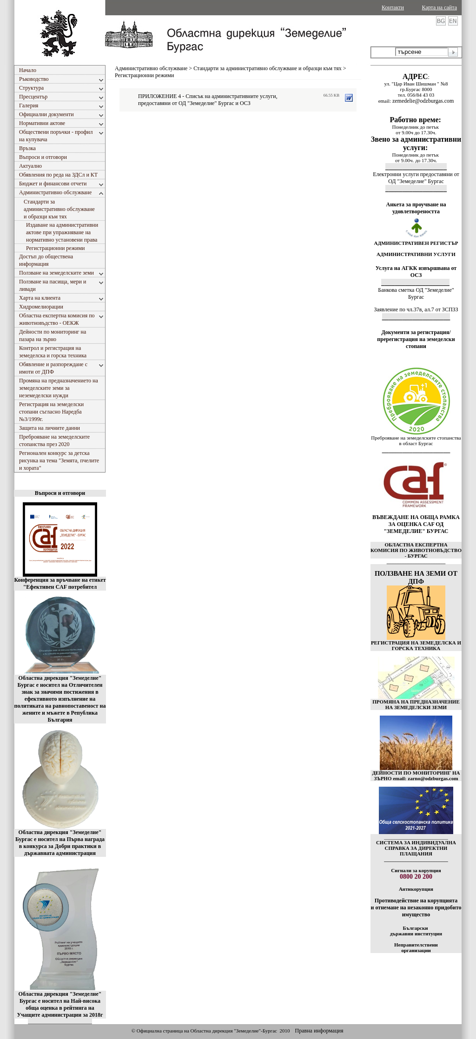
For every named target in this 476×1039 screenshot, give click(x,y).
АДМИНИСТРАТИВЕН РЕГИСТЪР (416, 243)
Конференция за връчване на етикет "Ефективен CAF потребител (60, 583)
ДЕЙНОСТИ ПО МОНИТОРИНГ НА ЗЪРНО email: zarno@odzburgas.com (416, 775)
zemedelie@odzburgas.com (423, 101)
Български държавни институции (416, 930)
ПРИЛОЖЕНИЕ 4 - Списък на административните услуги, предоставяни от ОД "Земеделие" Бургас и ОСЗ (208, 99)
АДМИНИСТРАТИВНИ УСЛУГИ (416, 254)
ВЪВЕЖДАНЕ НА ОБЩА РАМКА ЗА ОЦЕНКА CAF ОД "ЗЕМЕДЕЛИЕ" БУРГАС (416, 524)
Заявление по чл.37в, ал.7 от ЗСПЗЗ (416, 309)
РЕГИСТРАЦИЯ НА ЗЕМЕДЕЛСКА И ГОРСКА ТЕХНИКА (416, 645)
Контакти (393, 7)
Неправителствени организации (416, 947)
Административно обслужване (151, 68)
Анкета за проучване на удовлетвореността (416, 208)
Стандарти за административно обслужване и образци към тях (267, 68)
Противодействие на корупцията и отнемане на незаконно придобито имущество (415, 907)
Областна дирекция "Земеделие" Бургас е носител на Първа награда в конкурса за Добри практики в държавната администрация (60, 842)
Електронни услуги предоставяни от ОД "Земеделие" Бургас (416, 177)
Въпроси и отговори (60, 493)
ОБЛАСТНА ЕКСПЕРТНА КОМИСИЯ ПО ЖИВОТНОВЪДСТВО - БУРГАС (416, 550)
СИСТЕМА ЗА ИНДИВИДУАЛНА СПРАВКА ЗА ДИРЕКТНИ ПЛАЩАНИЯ (416, 848)
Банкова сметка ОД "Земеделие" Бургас (416, 293)
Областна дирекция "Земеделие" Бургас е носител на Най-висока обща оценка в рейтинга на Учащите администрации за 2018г (60, 1004)
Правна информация (319, 1030)
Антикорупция (416, 889)
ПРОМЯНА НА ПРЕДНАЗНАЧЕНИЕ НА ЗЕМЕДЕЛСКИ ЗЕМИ (416, 704)
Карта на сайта (439, 7)
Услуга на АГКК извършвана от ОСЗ (416, 271)
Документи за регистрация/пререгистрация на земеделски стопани (416, 339)
